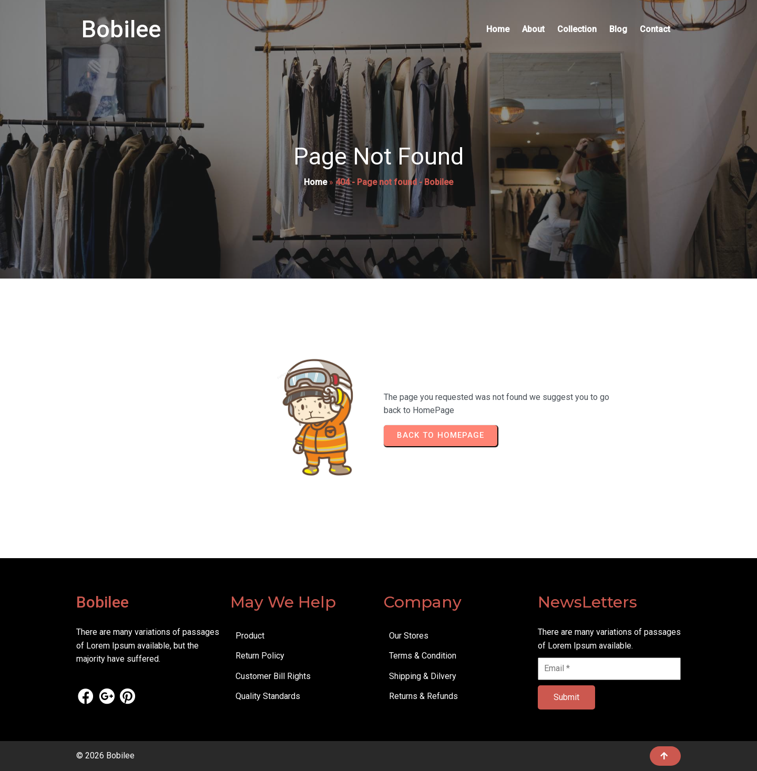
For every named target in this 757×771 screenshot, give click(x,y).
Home (315, 182)
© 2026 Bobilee (105, 755)
